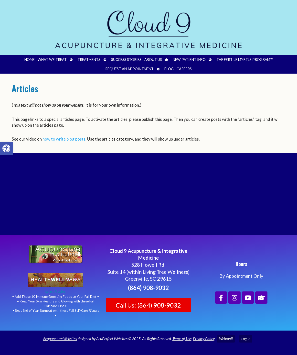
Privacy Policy (203, 338)
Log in (245, 338)
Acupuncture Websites (60, 338)
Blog (169, 69)
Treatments (88, 59)
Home (29, 59)
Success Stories (126, 59)
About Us (153, 59)
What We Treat (52, 59)
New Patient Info (189, 59)
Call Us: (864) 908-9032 (148, 305)
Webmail (226, 338)
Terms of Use (181, 338)
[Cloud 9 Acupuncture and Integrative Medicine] (148, 198)
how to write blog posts (63, 139)
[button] (6, 148)
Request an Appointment (129, 69)
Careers (184, 69)
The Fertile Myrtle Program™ (244, 59)
